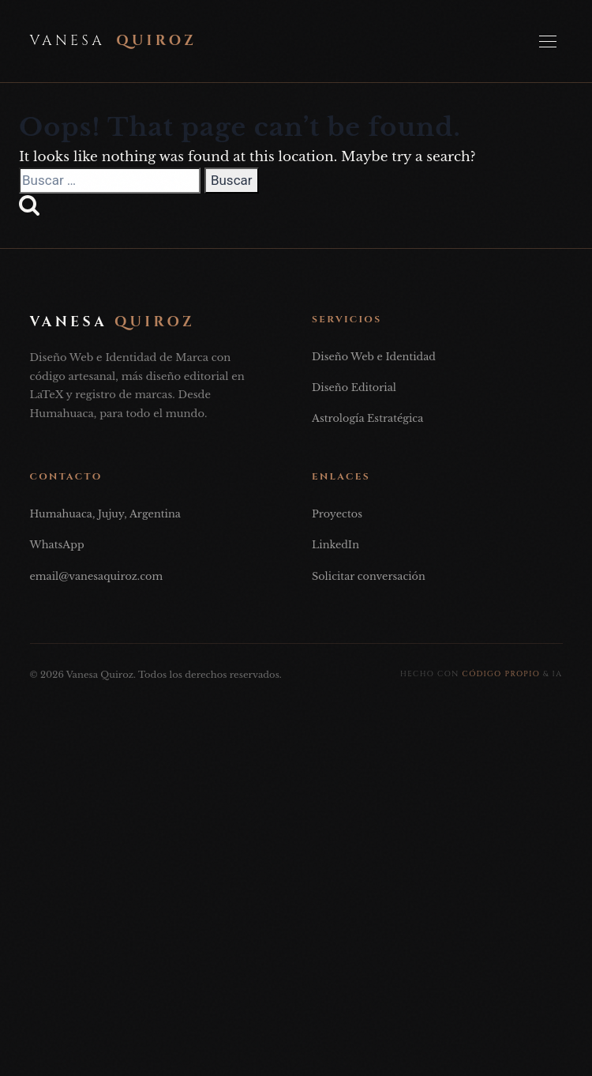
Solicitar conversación (368, 576)
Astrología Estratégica (367, 418)
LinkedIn (335, 545)
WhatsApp (57, 545)
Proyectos (337, 514)
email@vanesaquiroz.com (96, 576)
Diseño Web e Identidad (374, 357)
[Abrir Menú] (548, 41)
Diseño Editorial (354, 387)
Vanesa (113, 41)
